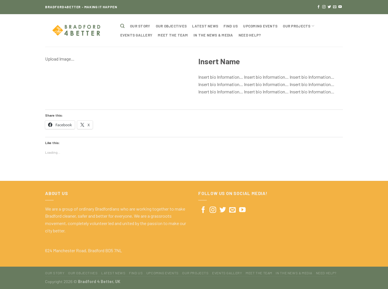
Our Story (140, 26)
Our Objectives (171, 26)
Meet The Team (173, 35)
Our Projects (298, 26)
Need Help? (250, 35)
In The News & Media (213, 35)
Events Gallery (136, 35)
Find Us (230, 26)
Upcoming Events (260, 26)
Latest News (205, 26)
